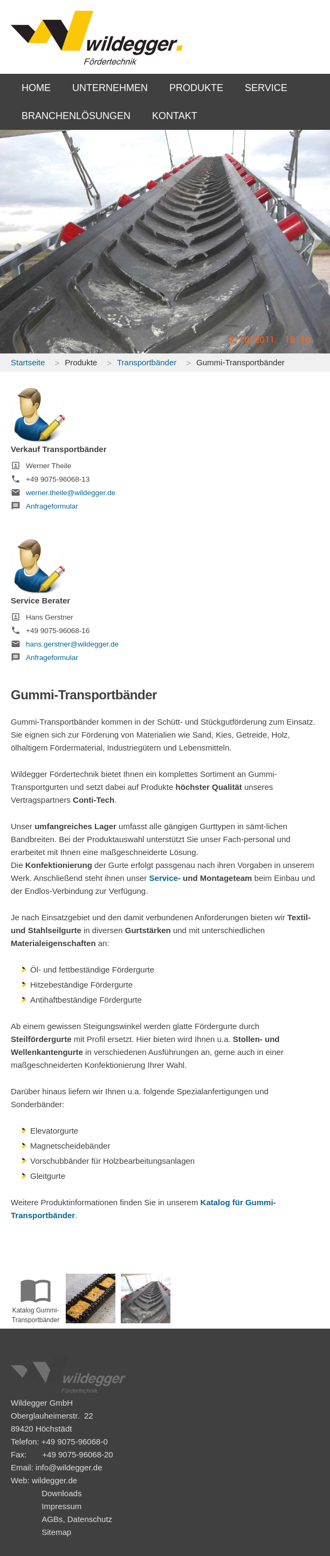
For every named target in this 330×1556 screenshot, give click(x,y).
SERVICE (266, 87)
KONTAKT (174, 115)
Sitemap (56, 1532)
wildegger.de (54, 1480)
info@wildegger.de (69, 1467)
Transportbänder (146, 362)
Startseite (28, 362)
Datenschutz (89, 1519)
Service (163, 878)
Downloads (61, 1493)
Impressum (61, 1506)
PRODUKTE (196, 87)
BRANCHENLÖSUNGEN (76, 115)
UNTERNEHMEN (110, 87)
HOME (36, 87)
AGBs (52, 1519)
